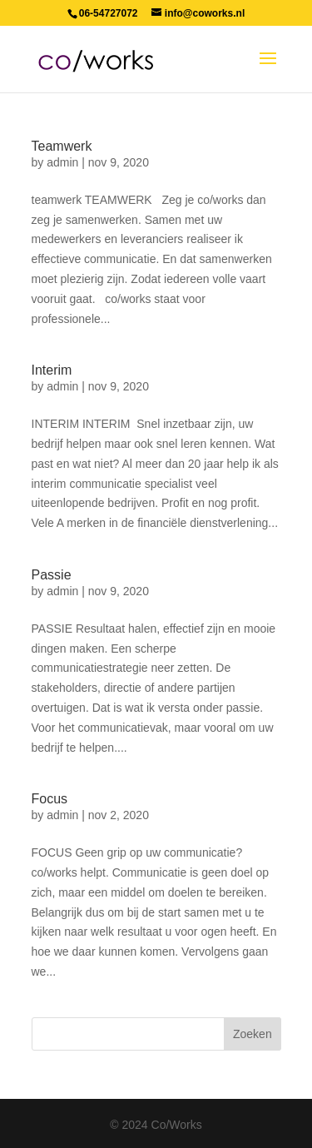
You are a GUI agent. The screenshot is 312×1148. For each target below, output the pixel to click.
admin (62, 162)
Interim (52, 370)
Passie (52, 575)
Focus (50, 799)
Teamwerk (62, 146)
